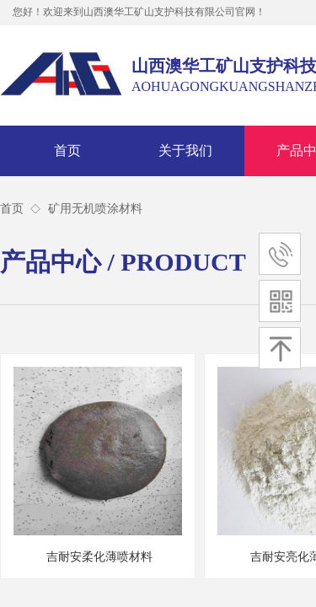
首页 (67, 150)
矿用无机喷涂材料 (95, 208)
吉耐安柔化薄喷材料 (99, 557)
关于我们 (185, 150)
